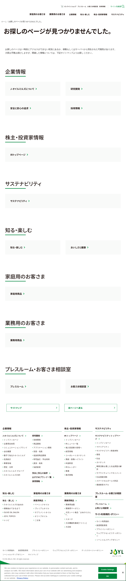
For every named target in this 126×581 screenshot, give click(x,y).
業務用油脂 (70, 505)
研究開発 (75, 88)
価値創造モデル (102, 485)
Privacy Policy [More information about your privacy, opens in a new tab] (22, 578)
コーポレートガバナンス (75, 455)
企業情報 (72, 14)
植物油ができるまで (12, 508)
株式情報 (69, 475)
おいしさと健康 (78, 247)
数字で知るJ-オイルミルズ (14, 455)
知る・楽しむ (85, 14)
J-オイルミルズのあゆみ (13, 505)
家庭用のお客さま (37, 14)
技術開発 (37, 440)
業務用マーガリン (73, 508)
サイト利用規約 (102, 521)
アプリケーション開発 (42, 448)
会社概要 (7, 451)
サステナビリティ (117, 14)
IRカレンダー (71, 467)
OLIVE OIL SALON (11, 512)
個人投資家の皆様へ (74, 448)
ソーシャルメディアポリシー (108, 540)
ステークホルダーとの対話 (107, 481)
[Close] (123, 572)
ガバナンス (100, 462)
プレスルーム (82, 6)
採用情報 (102, 6)
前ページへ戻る (75, 407)
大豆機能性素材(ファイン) (76, 523)
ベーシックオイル (42, 505)
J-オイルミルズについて (22, 88)
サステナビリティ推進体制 (107, 451)
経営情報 (69, 451)
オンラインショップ (70, 6)
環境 (98, 454)
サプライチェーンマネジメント (109, 473)
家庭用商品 (16, 293)
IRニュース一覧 (72, 444)
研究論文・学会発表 (41, 459)
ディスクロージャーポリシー (92, 550)
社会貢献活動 (101, 477)
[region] (63, 572)
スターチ (69, 519)
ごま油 (37, 520)
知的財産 (37, 467)
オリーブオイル (41, 516)
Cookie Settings (107, 569)
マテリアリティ (102, 447)
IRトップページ (17, 154)
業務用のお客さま (57, 14)
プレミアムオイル (42, 508)
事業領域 (7, 463)
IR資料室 (69, 463)
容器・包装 (37, 451)
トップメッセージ (11, 440)
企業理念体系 (9, 444)
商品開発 (37, 444)
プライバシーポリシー (105, 529)
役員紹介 (7, 459)
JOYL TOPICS (9, 516)
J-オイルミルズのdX (12, 475)
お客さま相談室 (92, 6)
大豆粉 (68, 527)
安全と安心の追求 (19, 108)
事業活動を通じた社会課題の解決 (109, 467)
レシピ (6, 520)
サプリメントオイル (43, 512)
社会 (98, 458)
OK (107, 576)
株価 (67, 471)
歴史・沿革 (8, 467)
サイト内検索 (115, 6)
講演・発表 (37, 463)
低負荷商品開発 (39, 455)
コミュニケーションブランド (15, 448)
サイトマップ (15, 407)
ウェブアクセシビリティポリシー (109, 534)
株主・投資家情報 (100, 14)
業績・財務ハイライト (75, 459)
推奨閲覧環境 (101, 525)
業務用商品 (16, 340)
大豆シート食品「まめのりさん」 (78, 513)
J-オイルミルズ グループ (14, 471)
